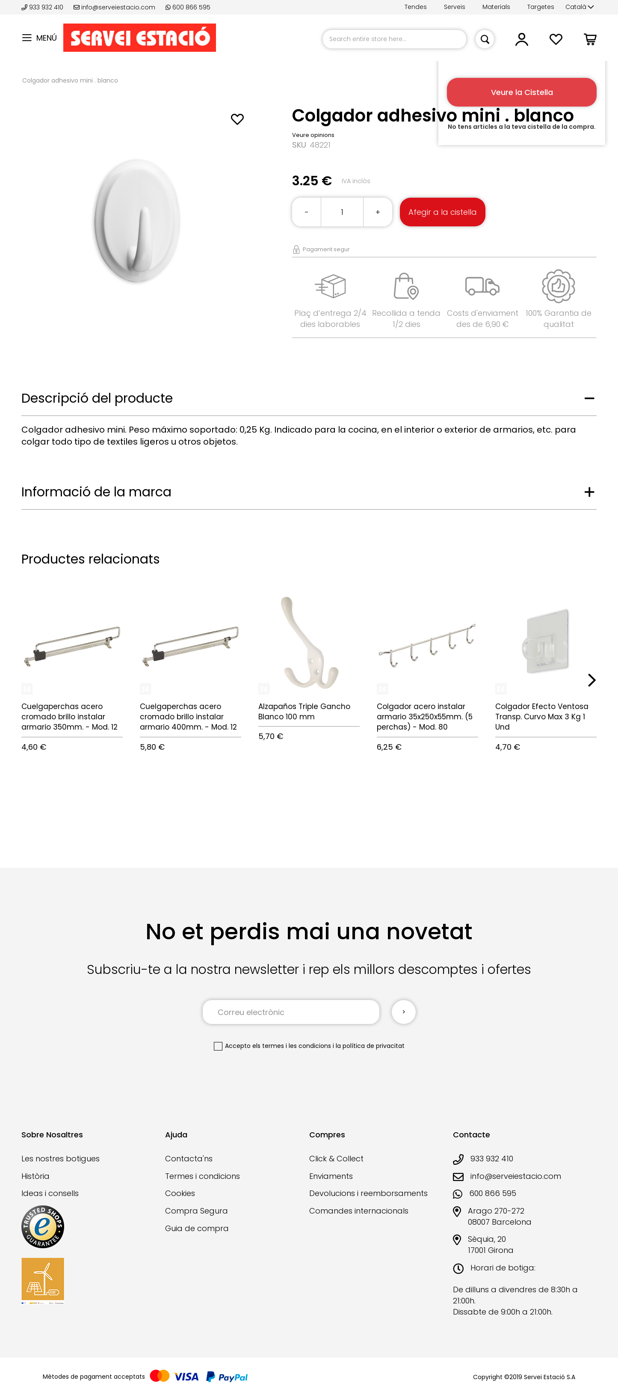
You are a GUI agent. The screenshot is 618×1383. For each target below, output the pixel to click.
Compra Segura (196, 1210)
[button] (579, 7)
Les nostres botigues (60, 1158)
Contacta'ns (189, 1158)
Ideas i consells (50, 1193)
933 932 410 (43, 7)
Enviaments (331, 1176)
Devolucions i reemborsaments (368, 1193)
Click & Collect (336, 1158)
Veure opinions (313, 135)
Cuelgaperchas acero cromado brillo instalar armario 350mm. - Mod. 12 (69, 717)
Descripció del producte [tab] (97, 398)
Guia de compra (197, 1228)
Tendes (416, 7)
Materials (496, 7)
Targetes (540, 7)
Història (35, 1176)
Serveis (454, 7)
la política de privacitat (370, 1046)
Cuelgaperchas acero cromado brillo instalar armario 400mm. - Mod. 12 (188, 717)
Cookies (180, 1193)
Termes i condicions (202, 1176)
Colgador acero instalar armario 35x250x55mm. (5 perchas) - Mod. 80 (425, 717)
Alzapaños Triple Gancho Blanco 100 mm (304, 711)
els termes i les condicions (291, 1046)
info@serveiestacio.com (114, 7)
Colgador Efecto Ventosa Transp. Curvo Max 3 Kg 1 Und (541, 717)
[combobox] (394, 39)
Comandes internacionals (358, 1210)
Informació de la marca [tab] (96, 492)
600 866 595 (188, 7)
